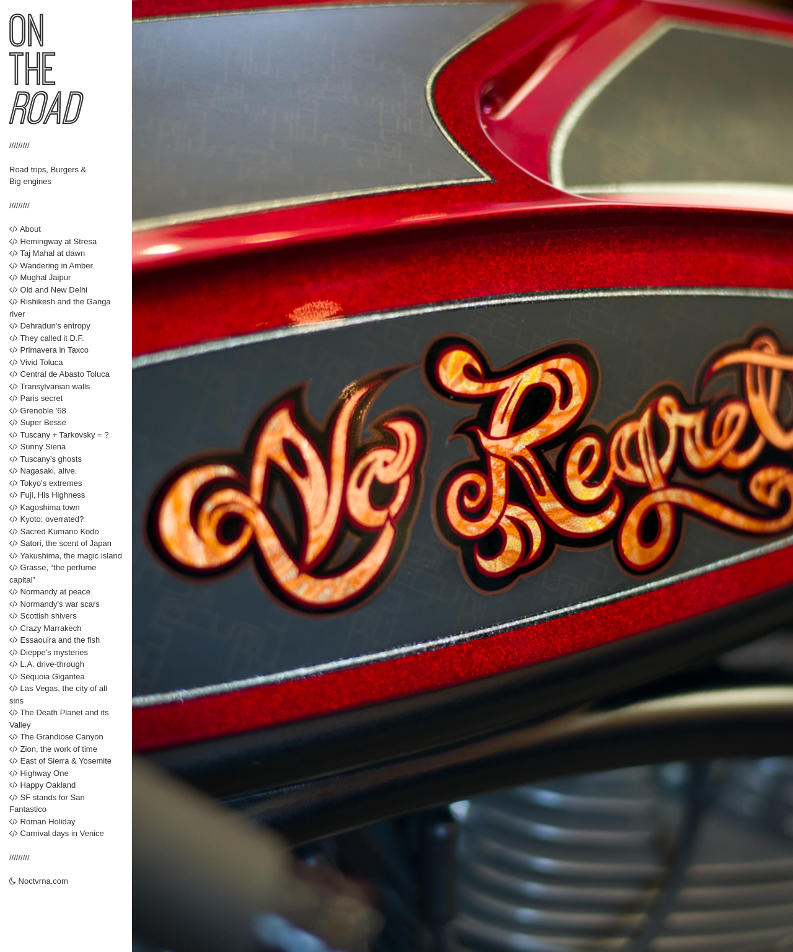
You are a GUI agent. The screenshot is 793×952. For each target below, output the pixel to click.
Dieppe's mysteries (48, 652)
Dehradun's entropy (49, 325)
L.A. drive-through (46, 664)
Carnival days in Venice (56, 833)
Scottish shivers (43, 615)
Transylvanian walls (49, 386)
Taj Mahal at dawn (47, 253)
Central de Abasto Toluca (59, 374)
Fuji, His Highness (47, 495)
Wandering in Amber (51, 265)
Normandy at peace (49, 591)
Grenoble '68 (37, 410)
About (25, 229)
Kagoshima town (44, 507)
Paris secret (36, 398)
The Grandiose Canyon (56, 736)
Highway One (39, 773)
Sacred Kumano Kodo (54, 531)
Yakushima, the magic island (65, 555)
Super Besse (37, 422)
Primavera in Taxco (49, 350)
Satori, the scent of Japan (60, 543)
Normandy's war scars (54, 604)
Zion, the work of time (53, 749)
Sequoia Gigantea (47, 676)
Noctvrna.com (38, 881)
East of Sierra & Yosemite (60, 760)
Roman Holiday (42, 821)
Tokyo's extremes (45, 483)
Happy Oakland (42, 785)
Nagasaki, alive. (43, 470)
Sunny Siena (37, 446)
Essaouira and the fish (54, 640)
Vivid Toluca (36, 362)
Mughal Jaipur (40, 277)
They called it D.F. (46, 338)
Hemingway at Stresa (53, 241)
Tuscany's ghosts (45, 459)
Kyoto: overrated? (46, 519)
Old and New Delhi (48, 289)
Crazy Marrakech (45, 628)
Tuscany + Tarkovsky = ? (58, 434)
